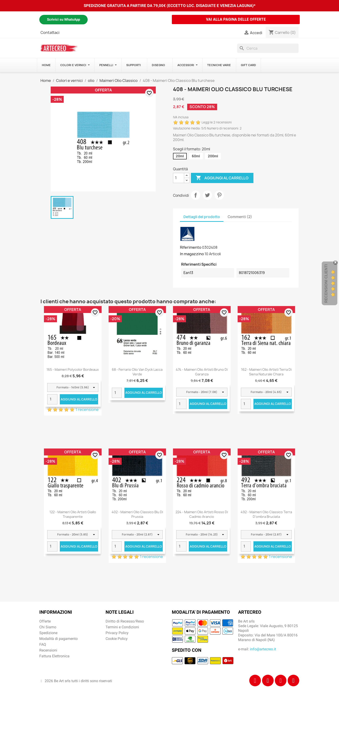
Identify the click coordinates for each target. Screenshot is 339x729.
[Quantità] (178, 178)
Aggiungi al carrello (222, 178)
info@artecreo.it (263, 649)
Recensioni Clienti (326, 283)
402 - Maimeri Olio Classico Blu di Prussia (137, 514)
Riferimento (190, 247)
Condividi (195, 195)
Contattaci (50, 32)
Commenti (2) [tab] (240, 216)
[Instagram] (268, 680)
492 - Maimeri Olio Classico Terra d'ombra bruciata (266, 514)
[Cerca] (268, 48)
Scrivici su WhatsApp (63, 19)
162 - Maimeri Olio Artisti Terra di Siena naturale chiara (266, 371)
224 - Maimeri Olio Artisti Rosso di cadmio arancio (202, 514)
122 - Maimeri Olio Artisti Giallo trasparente (73, 514)
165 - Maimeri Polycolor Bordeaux (73, 369)
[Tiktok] (280, 680)
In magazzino (192, 254)
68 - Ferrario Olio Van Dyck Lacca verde (137, 371)
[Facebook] (255, 680)
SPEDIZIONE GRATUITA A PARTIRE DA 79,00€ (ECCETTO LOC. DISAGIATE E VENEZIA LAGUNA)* (170, 5)
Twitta (207, 195)
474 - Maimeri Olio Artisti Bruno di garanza (202, 371)
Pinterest (219, 195)
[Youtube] (293, 680)
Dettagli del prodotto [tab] (201, 216)
